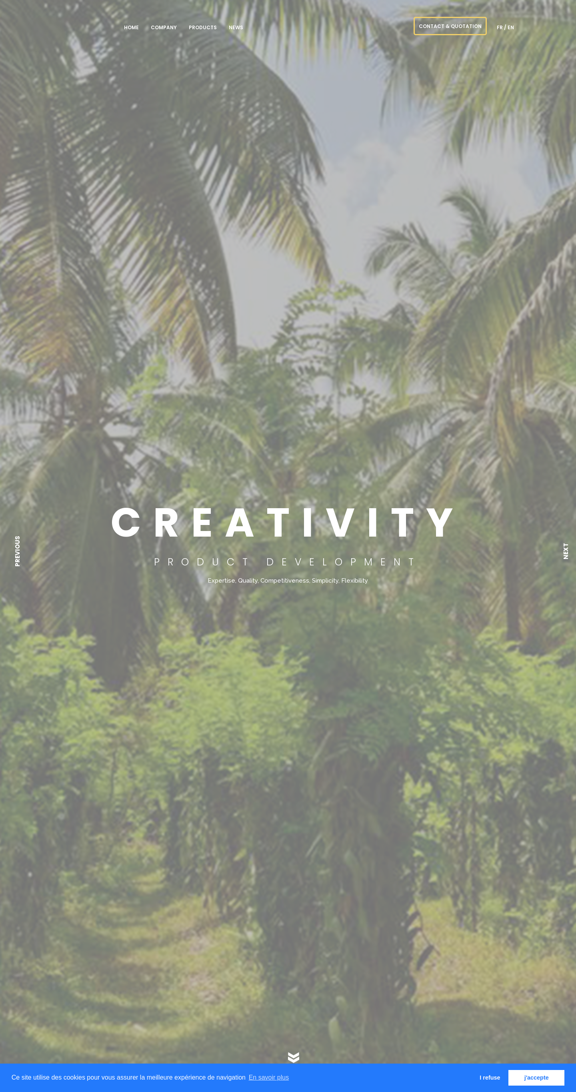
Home (131, 27)
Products (203, 27)
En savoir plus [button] (269, 1077)
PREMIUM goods (80, 26)
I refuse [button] (490, 1077)
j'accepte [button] (536, 1077)
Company (164, 27)
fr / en (505, 27)
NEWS (236, 27)
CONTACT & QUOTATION (450, 26)
